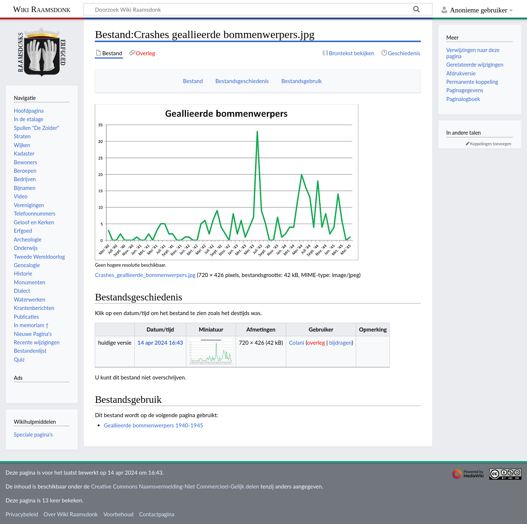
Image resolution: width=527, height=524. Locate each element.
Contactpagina (156, 514)
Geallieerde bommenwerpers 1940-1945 (153, 425)
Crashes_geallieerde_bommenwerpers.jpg (145, 275)
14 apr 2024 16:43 (160, 342)
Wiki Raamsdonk (41, 9)
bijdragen (340, 342)
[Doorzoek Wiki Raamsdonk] (258, 9)
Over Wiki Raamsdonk (71, 514)
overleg (316, 342)
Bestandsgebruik (301, 81)
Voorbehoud (118, 514)
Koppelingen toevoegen (490, 143)
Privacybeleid (21, 514)
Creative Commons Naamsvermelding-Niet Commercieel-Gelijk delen (175, 486)
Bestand (193, 81)
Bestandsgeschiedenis (242, 81)
